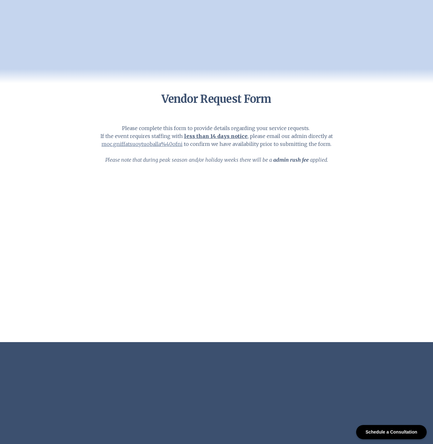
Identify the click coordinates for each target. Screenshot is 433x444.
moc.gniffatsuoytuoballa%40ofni (142, 144)
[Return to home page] (50, 45)
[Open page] (74, 370)
